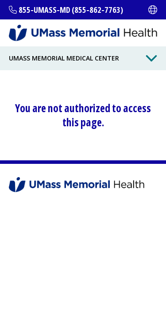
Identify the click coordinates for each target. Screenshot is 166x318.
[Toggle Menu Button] (151, 58)
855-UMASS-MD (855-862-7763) (71, 9)
